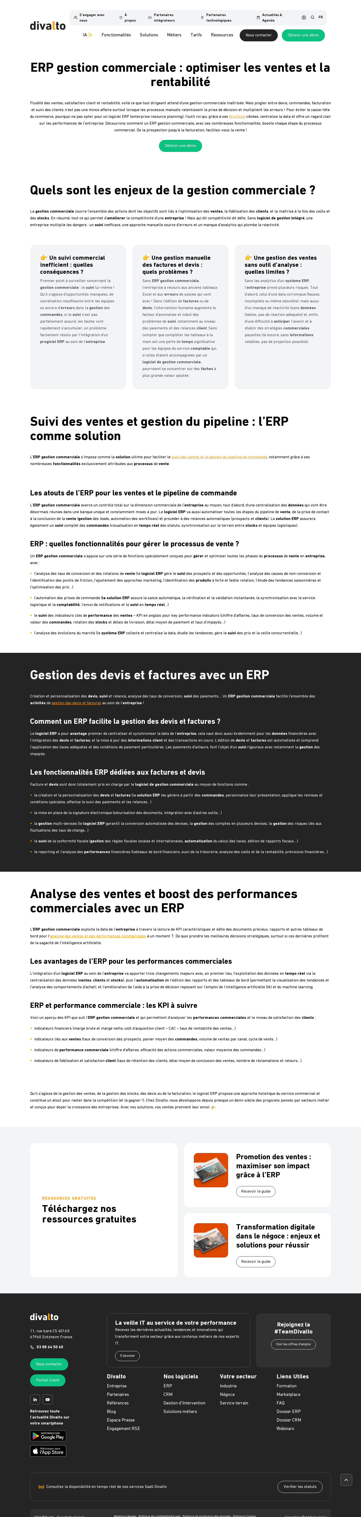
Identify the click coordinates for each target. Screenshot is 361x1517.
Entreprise (117, 1380)
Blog (111, 1405)
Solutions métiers (180, 1405)
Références (118, 1397)
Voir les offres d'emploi (293, 1338)
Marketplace (288, 1388)
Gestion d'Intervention (184, 1397)
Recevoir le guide (255, 1185)
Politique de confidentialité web (159, 1510)
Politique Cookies (244, 1510)
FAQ (281, 1397)
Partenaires (118, 1388)
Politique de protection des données (207, 1510)
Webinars (285, 1422)
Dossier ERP (289, 1405)
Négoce (227, 1388)
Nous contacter (280, 29)
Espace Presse (121, 1414)
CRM (167, 1388)
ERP (167, 1380)
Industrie (228, 1380)
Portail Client (47, 1374)
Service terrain (234, 1397)
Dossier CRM (289, 1414)
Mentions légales (125, 1510)
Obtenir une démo (324, 29)
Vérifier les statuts (300, 1481)
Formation (287, 1380)
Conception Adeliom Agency (306, 1510)
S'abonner (127, 1350)
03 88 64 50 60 (50, 1341)
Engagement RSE (123, 1422)
